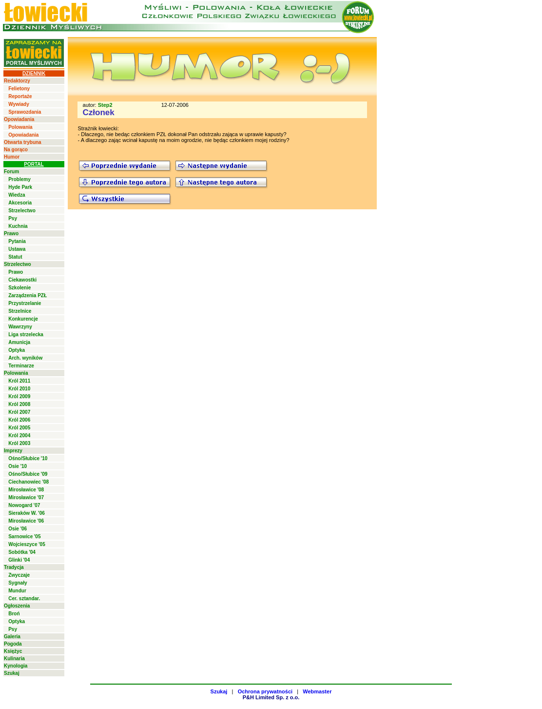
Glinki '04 (19, 560)
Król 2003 (19, 443)
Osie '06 (17, 528)
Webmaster (317, 691)
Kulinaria (14, 658)
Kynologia (15, 665)
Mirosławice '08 (26, 489)
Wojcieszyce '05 (26, 544)
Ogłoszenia (17, 605)
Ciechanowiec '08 (28, 482)
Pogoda (13, 644)
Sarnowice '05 (24, 536)
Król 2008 (19, 404)
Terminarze (21, 365)
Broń (13, 613)
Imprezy (13, 450)
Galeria (12, 636)
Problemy (19, 179)
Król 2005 (19, 427)
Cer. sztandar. (24, 598)
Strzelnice (19, 311)
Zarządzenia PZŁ (27, 295)
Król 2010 (19, 388)
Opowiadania (19, 119)
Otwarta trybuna (22, 142)
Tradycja (14, 567)
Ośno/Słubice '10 (27, 458)
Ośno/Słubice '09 (27, 474)
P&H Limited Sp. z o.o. (271, 697)
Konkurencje (23, 319)
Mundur (17, 590)
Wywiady (18, 104)
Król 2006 (19, 420)
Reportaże (20, 96)
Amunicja (19, 342)
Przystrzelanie (24, 303)
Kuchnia (17, 226)
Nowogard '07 (24, 505)
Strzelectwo (22, 210)
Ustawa (16, 249)
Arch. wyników (25, 358)
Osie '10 (17, 466)
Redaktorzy (17, 80)
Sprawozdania (24, 112)
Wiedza (16, 195)
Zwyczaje (19, 575)
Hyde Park (20, 187)
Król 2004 (19, 435)
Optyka (16, 350)
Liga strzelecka (25, 334)
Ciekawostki (22, 280)
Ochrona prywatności (265, 691)
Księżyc (13, 651)
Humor (11, 157)
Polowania (20, 127)
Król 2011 (19, 381)
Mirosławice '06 (26, 521)
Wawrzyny (20, 326)
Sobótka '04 (22, 552)
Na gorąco (16, 149)
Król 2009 (19, 396)
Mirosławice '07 (26, 497)
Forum (11, 171)
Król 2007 (19, 412)
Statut (15, 257)
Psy (12, 218)
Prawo (11, 233)
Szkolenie (19, 287)
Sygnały (17, 583)
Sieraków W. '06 (26, 513)
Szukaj (11, 673)
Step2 (105, 105)
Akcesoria (20, 202)
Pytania (17, 241)
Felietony (19, 88)
